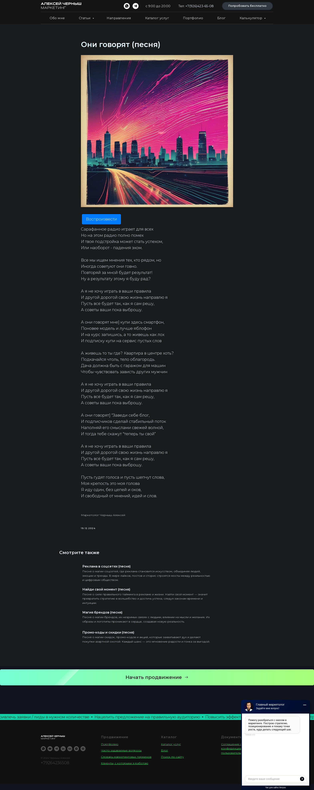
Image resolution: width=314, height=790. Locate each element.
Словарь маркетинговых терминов (126, 763)
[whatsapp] (127, 6)
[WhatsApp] (43, 754)
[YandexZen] (76, 754)
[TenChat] (83, 754)
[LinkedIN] (63, 754)
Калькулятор (251, 18)
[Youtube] (49, 754)
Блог (221, 18)
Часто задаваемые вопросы (121, 756)
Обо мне (57, 18)
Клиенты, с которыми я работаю (124, 769)
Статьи (85, 18)
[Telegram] (56, 754)
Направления (119, 18)
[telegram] (136, 6)
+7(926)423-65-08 (199, 6)
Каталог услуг (157, 18)
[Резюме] (69, 754)
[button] (157, 683)
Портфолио (193, 18)
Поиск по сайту (172, 763)
